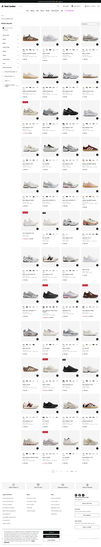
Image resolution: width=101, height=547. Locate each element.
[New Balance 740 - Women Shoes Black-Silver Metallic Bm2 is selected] (63, 124)
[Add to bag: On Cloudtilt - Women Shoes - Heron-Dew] (57, 339)
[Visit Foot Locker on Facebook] (79, 495)
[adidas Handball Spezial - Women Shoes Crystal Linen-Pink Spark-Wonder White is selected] (83, 196)
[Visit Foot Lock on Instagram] (76, 495)
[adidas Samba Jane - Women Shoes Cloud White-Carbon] (90, 87)
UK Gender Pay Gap (8, 507)
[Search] (39, 6)
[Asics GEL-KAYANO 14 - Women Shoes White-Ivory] (34, 307)
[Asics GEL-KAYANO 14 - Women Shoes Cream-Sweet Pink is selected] (63, 196)
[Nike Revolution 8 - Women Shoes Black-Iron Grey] (67, 381)
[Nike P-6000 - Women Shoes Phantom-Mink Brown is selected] (83, 50)
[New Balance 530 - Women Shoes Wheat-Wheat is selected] (83, 381)
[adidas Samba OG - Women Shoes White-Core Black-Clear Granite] (87, 417)
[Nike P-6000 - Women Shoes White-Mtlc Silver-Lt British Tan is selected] (44, 454)
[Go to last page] (76, 471)
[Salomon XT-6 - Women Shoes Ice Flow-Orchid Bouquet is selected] (63, 307)
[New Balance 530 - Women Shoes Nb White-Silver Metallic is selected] (83, 124)
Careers (29, 507)
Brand (11, 39)
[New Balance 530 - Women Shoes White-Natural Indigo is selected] (63, 87)
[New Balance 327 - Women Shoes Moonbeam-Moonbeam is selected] (24, 417)
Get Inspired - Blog (31, 501)
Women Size (11, 35)
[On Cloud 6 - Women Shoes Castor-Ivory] (90, 344)
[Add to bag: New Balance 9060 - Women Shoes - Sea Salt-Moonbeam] (37, 191)
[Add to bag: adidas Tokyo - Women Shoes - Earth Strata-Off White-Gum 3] (37, 376)
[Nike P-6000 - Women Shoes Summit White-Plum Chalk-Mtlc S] (90, 50)
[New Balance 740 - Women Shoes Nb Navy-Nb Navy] (34, 124)
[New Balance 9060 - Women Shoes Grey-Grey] (27, 196)
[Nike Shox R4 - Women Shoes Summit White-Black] (30, 344)
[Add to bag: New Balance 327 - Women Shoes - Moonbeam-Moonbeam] (37, 412)
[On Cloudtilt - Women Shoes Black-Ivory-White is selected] (44, 160)
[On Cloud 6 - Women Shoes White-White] (53, 417)
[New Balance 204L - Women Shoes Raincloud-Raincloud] (73, 270)
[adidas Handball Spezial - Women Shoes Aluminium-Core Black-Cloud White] (27, 50)
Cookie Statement (8, 498)
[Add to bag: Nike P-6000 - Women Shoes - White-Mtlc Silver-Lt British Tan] (57, 448)
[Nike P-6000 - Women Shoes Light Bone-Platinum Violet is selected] (44, 381)
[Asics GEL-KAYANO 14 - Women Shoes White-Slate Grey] (53, 196)
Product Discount (11, 67)
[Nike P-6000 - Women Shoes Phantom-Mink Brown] (70, 344)
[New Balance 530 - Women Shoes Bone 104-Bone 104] (67, 234)
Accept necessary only (51, 536)
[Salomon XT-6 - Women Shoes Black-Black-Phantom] (97, 234)
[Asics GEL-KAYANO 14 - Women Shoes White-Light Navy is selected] (44, 196)
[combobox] (39, 6)
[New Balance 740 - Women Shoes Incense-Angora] (30, 124)
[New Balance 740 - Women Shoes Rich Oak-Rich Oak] (27, 124)
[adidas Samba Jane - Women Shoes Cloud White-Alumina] (87, 87)
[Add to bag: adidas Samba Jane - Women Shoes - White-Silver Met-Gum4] (97, 82)
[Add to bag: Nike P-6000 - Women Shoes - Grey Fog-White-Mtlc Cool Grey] (77, 339)
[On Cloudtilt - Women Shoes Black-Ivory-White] (47, 234)
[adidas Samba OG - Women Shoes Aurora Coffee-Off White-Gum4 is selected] (83, 417)
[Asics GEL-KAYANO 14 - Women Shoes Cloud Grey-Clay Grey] (50, 196)
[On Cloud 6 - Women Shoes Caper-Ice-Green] (87, 344)
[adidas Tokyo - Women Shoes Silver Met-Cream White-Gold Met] (34, 381)
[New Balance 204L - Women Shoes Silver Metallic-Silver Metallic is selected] (63, 270)
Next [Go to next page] (71, 471)
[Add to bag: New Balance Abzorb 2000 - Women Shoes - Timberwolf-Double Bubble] (37, 448)
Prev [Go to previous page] (49, 471)
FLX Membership (69, 10)
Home (2, 15)
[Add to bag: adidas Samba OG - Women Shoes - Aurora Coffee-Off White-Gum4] (97, 412)
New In (42, 10)
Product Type (11, 47)
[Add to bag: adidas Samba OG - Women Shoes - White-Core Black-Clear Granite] (57, 82)
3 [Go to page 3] (60, 471)
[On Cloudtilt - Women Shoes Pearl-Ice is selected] (63, 454)
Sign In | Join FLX (90, 6)
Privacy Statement (8, 501)
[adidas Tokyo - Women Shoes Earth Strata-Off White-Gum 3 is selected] (24, 381)
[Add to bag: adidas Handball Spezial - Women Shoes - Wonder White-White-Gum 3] (37, 82)
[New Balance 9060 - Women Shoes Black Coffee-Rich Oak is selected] (83, 307)
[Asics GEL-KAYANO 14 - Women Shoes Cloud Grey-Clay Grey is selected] (24, 307)
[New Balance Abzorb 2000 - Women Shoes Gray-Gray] (34, 454)
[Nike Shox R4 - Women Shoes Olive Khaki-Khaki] (27, 344)
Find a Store (5, 29)
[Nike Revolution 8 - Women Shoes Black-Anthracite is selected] (63, 381)
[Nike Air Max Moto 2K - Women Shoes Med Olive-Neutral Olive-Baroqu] (34, 270)
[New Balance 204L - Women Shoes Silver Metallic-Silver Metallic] (67, 270)
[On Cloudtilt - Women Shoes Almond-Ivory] (50, 160)
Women (32, 10)
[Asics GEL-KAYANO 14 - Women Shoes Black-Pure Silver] (47, 196)
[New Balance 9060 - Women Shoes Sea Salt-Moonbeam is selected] (24, 196)
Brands (48, 10)
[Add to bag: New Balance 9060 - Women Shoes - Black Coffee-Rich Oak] (97, 301)
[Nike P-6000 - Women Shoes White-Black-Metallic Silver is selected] (44, 124)
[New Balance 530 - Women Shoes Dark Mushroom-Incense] (73, 50)
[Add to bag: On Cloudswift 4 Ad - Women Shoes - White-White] (37, 229)
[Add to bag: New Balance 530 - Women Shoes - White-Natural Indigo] (77, 82)
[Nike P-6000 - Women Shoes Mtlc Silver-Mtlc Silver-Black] (93, 50)
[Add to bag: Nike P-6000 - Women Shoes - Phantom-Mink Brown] (97, 44)
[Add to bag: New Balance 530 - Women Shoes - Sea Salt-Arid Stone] (37, 155)
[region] (32, 536)
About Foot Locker (31, 498)
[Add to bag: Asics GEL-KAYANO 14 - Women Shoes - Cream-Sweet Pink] (77, 191)
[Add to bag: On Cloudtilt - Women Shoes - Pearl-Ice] (77, 448)
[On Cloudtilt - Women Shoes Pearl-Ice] (53, 160)
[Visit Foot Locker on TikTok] (83, 495)
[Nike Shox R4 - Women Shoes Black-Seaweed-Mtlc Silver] (34, 344)
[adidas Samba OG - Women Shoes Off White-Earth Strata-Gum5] (53, 87)
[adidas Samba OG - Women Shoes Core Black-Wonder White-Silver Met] (50, 87)
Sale (62, 10)
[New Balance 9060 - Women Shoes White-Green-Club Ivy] (30, 196)
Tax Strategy (6, 514)
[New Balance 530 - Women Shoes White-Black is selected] (63, 234)
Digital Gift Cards (55, 507)
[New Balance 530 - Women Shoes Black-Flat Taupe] (67, 50)
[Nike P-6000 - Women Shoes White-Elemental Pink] (53, 50)
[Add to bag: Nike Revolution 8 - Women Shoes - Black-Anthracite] (77, 376)
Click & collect (54, 501)
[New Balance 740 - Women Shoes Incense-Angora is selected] (83, 454)
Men (27, 10)
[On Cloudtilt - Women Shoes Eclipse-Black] (47, 160)
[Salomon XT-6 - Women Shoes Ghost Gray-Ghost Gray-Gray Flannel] (93, 234)
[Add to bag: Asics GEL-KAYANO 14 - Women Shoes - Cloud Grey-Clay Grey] (37, 301)
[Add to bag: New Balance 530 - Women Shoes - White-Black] (77, 229)
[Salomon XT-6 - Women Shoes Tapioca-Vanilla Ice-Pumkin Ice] (67, 307)
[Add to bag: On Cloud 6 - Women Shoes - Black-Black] (57, 412)
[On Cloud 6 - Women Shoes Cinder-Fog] (97, 344)
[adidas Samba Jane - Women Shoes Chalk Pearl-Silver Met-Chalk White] (93, 87)
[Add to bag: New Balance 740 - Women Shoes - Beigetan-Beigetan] (37, 118)
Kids (37, 10)
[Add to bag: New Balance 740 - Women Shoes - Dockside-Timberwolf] (77, 412)
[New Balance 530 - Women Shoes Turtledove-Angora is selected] (63, 50)
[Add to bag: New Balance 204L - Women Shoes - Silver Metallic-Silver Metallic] (77, 265)
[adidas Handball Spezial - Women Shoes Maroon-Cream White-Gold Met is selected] (83, 160)
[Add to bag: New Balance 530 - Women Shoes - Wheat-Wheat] (97, 376)
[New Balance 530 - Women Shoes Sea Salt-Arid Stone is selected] (24, 160)
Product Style (11, 59)
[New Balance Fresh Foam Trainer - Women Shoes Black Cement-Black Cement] (47, 307)
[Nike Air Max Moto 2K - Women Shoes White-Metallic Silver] (27, 270)
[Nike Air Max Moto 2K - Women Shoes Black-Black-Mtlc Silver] (30, 270)
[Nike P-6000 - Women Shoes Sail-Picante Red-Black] (87, 50)
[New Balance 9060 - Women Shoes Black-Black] (34, 196)
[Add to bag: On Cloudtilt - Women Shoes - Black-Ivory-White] (57, 155)
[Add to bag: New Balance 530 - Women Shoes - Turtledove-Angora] (77, 44)
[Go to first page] (45, 471)
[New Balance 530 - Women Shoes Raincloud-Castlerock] (70, 50)
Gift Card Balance (56, 510)
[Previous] (3, 1)
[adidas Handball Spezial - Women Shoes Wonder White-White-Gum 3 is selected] (24, 87)
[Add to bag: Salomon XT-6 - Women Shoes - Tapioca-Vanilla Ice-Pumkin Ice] (97, 229)
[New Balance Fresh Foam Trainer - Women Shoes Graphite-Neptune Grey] (53, 307)
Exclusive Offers (55, 498)
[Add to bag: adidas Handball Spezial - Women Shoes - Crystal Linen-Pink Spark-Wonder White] (97, 191)
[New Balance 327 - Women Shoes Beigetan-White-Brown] (50, 270)
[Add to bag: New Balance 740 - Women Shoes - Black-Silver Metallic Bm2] (77, 118)
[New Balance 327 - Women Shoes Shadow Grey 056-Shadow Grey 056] (53, 270)
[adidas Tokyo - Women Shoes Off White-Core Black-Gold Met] (30, 381)
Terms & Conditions (7, 504)
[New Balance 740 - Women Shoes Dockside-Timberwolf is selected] (63, 417)
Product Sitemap (31, 510)
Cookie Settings (6, 523)
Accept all (51, 532)
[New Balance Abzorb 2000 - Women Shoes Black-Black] (27, 454)
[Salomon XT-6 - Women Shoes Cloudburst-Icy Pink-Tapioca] (90, 234)
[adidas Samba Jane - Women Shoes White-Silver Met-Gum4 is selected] (83, 87)
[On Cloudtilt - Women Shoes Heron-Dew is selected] (44, 344)
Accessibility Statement (9, 517)
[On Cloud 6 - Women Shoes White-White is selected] (83, 344)
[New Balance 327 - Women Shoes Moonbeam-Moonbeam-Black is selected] (44, 270)
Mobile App (54, 514)
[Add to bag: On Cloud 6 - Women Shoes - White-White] (97, 339)
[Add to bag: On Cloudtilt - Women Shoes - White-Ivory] (57, 229)
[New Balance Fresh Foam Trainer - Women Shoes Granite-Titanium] (57, 307)
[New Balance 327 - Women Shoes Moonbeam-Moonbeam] (47, 270)
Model (11, 43)
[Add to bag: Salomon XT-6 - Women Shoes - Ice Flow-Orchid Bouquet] (77, 301)
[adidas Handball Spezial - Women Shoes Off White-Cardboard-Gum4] (34, 50)
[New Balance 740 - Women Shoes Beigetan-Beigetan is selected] (24, 124)
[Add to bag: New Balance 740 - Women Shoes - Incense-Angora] (97, 448)
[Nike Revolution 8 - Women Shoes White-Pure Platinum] (73, 381)
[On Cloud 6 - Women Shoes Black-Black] (93, 344)
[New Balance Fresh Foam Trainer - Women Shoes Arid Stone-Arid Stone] (50, 307)
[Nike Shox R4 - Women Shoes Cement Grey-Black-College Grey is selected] (24, 344)
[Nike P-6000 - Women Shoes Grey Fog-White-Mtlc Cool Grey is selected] (63, 344)
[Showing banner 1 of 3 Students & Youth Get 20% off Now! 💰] (50, 1)
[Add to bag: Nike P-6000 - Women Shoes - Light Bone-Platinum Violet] (57, 376)
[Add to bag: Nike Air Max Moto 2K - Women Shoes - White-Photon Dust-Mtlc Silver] (37, 265)
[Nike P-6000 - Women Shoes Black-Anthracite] (50, 50)
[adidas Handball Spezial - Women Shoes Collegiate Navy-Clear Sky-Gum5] (30, 50)
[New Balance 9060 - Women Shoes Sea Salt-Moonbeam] (87, 307)
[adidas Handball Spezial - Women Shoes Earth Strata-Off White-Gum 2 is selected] (24, 50)
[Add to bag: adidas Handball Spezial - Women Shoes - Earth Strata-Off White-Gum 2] (37, 44)
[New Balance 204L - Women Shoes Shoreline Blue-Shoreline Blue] (70, 270)
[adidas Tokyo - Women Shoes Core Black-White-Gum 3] (27, 381)
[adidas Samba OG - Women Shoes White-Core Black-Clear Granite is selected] (44, 87)
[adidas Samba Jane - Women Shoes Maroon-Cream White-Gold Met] (97, 87)
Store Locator (55, 504)
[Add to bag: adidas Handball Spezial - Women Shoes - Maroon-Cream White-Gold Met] (97, 155)
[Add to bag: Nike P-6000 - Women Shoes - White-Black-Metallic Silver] (57, 118)
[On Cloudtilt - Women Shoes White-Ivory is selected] (44, 234)
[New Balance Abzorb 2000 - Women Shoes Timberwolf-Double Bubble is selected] (24, 454)
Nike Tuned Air (55, 10)
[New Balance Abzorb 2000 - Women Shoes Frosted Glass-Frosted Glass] (30, 454)
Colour (11, 55)
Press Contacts (30, 504)
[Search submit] (58, 6)
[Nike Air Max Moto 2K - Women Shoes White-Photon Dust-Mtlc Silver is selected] (24, 270)
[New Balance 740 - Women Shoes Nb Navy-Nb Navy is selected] (63, 160)
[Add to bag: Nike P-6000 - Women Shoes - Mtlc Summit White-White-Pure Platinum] (57, 44)
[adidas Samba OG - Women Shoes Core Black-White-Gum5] (47, 87)
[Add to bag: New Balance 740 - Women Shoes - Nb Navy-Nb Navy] (77, 155)
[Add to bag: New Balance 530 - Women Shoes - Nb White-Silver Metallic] (97, 118)
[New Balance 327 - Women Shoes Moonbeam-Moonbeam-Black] (27, 417)
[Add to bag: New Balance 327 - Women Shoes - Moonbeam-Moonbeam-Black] (57, 265)
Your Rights (6, 520)
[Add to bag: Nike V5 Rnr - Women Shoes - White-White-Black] (97, 265)
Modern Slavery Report (9, 510)
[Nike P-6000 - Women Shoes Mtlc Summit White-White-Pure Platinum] (47, 124)
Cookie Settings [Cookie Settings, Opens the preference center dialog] (51, 540)
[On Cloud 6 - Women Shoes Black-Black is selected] (44, 417)
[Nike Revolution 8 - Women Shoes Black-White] (70, 381)
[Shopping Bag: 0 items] (98, 6)
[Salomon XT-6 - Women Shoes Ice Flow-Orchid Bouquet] (87, 234)
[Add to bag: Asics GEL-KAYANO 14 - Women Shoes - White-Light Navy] (57, 191)
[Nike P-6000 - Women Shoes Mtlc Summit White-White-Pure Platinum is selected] (44, 50)
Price (11, 63)
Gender (11, 51)
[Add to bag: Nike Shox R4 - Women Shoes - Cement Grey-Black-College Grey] (37, 339)
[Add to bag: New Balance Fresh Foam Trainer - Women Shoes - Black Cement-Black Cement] (57, 301)
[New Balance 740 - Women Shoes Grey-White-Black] (73, 160)
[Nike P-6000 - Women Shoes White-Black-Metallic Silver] (47, 50)
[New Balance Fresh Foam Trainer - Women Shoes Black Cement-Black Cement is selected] (44, 307)
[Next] (97, 1)
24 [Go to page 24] (67, 471)
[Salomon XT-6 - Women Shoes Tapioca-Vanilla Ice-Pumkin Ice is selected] (83, 234)
